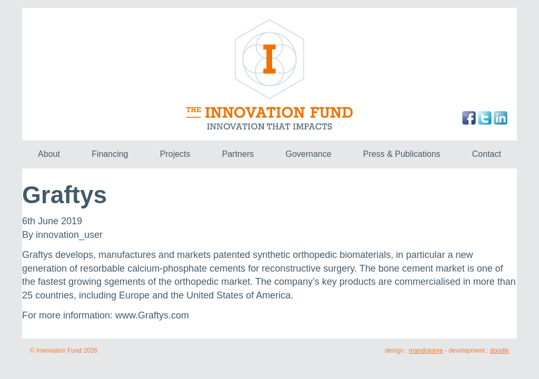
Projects (175, 153)
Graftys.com (163, 315)
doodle (499, 350)
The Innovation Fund (269, 74)
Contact (486, 153)
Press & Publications (402, 153)
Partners (238, 153)
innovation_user (69, 235)
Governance (308, 153)
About (49, 153)
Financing (110, 153)
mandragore (426, 350)
